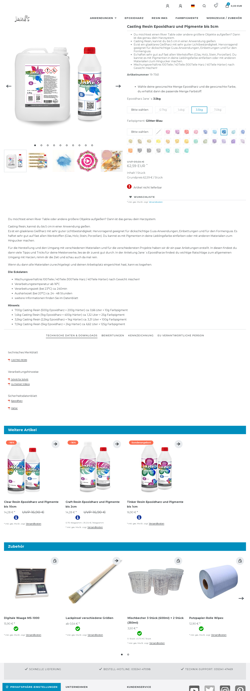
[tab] (71, 335)
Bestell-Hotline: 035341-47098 (127, 669)
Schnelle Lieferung (45, 669)
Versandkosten (155, 202)
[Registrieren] (181, 6)
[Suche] (204, 6)
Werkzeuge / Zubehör (224, 18)
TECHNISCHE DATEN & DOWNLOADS (71, 335)
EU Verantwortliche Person (181, 335)
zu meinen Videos (20, 384)
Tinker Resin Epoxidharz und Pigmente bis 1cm (155, 504)
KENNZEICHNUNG (141, 335)
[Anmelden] (168, 6)
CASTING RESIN (19, 360)
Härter (14, 408)
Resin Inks (160, 18)
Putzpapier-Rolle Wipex (206, 618)
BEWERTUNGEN (112, 335)
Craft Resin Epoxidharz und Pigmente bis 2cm (93, 504)
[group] (33, 467)
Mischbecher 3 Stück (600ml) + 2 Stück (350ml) (156, 620)
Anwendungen (102, 18)
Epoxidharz (134, 18)
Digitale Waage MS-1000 (21, 618)
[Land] (193, 6)
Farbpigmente (187, 18)
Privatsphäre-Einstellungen (31, 686)
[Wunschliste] (215, 6)
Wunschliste (142, 197)
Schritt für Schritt (19, 379)
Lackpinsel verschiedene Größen (89, 618)
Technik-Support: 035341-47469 (209, 669)
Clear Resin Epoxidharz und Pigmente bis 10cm (31, 504)
